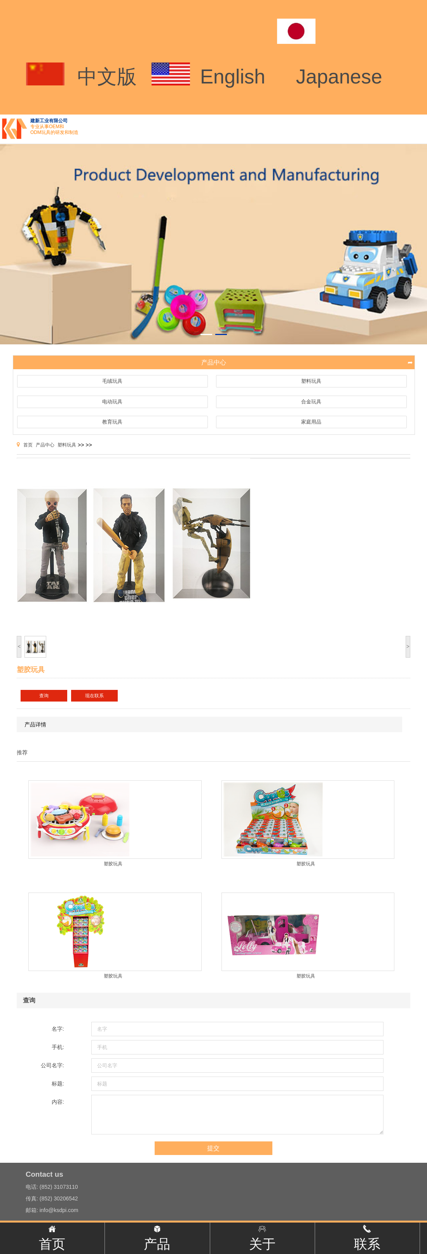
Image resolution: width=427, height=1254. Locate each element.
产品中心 (45, 445)
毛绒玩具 (112, 381)
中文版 (107, 77)
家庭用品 (311, 422)
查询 (44, 695)
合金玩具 (311, 402)
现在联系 (94, 695)
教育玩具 (112, 422)
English (232, 77)
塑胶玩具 (113, 864)
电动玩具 (112, 402)
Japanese (339, 77)
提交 (213, 1148)
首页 (28, 445)
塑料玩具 (311, 381)
